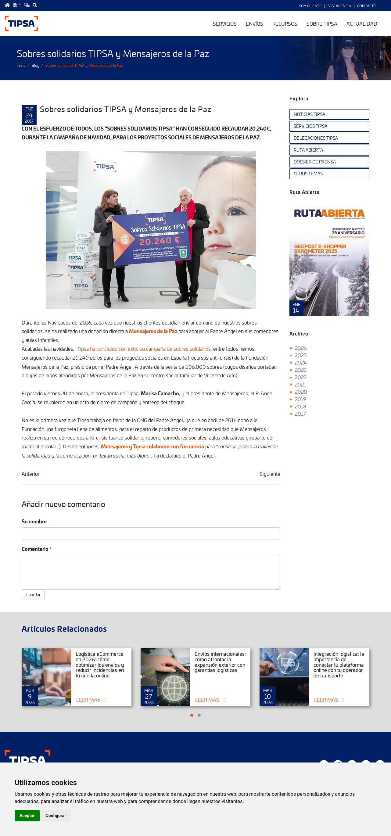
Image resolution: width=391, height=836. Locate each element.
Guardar (33, 594)
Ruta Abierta (308, 150)
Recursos (284, 23)
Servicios (225, 23)
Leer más (88, 699)
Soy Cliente (310, 6)
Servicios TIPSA (310, 126)
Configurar (56, 815)
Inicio (21, 65)
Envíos (254, 23)
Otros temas (308, 174)
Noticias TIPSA (309, 114)
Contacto (366, 6)
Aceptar (27, 815)
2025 (301, 355)
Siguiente (270, 473)
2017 (300, 413)
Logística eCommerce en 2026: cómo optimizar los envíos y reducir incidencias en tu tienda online (100, 664)
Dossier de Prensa (315, 162)
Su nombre (34, 521)
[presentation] (293, 264)
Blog (35, 65)
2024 (301, 362)
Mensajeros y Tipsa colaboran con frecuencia (152, 446)
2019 (300, 399)
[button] (192, 715)
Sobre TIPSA (322, 23)
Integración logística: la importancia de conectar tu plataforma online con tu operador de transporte (339, 664)
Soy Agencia (339, 6)
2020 (301, 391)
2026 (301, 347)
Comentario (35, 548)
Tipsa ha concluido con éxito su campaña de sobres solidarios (144, 348)
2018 (300, 406)
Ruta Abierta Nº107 (329, 258)
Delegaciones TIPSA (316, 138)
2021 (300, 384)
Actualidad (361, 23)
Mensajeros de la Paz (153, 330)
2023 (301, 369)
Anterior (31, 473)
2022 (301, 377)
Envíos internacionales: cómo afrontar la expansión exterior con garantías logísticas (220, 661)
